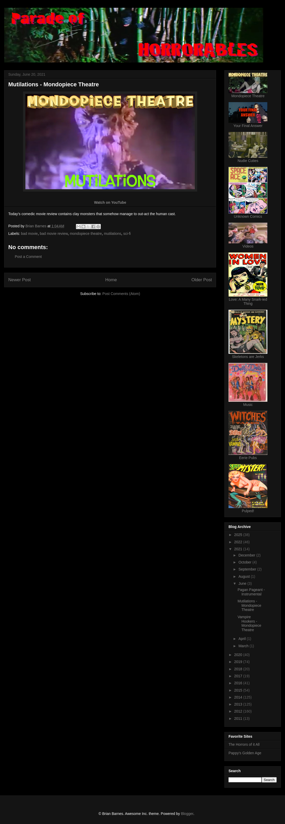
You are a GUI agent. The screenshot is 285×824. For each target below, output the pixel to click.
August (244, 576)
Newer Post (19, 279)
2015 (238, 690)
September (247, 569)
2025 (238, 535)
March (244, 646)
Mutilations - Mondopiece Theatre (249, 605)
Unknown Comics (248, 216)
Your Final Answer (247, 126)
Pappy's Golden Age (245, 753)
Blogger (187, 814)
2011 (238, 718)
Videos (248, 246)
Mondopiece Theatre (248, 96)
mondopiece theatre (86, 233)
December (247, 555)
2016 (238, 683)
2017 (238, 676)
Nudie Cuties (248, 161)
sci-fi (127, 233)
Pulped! (248, 511)
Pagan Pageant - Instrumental (251, 592)
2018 (238, 669)
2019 (238, 662)
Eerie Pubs (248, 458)
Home (111, 279)
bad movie (29, 233)
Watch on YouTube (110, 202)
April (242, 639)
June (242, 583)
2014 (238, 697)
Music (248, 405)
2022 (238, 542)
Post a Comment (28, 257)
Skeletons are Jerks (248, 357)
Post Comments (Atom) (121, 294)
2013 (238, 704)
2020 (238, 655)
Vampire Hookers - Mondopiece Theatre (249, 623)
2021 (238, 549)
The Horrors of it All (244, 744)
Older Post (201, 279)
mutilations (112, 233)
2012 (238, 711)
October (245, 562)
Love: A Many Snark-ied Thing (248, 301)
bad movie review (54, 233)
